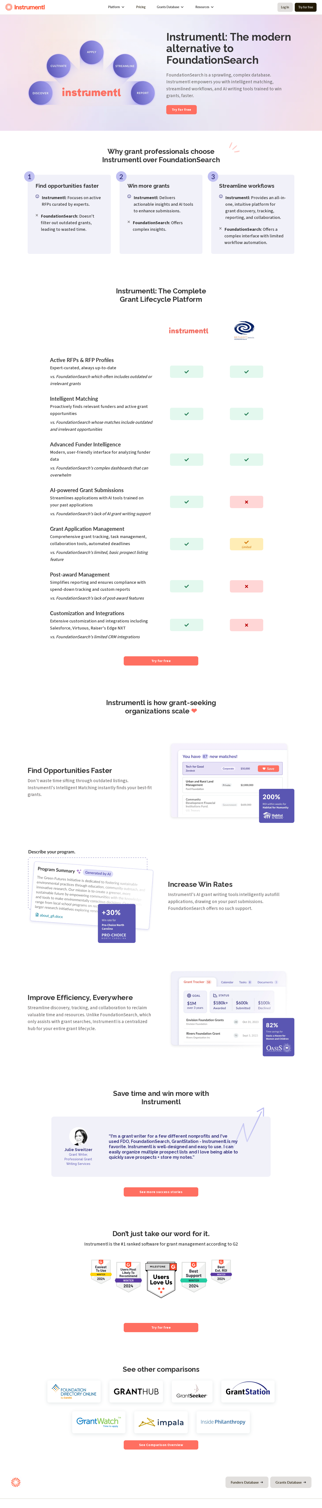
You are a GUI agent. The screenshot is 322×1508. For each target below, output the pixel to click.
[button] (116, 7)
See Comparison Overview (161, 1445)
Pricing (140, 7)
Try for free (305, 7)
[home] (25, 7)
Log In (285, 7)
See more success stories (161, 1192)
